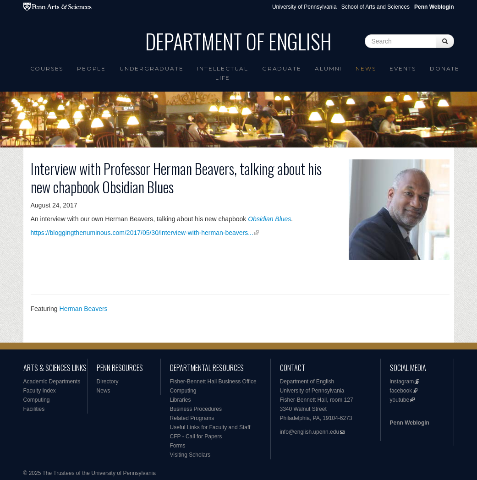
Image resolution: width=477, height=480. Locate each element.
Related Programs (192, 418)
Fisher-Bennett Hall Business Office (213, 381)
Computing (36, 400)
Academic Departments (52, 381)
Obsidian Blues (269, 219)
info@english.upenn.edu (310, 432)
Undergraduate (151, 68)
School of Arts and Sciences (375, 7)
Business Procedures (196, 409)
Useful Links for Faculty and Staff (210, 427)
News (366, 68)
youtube (400, 400)
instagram (402, 381)
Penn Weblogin (409, 423)
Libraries (180, 400)
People (91, 68)
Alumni (328, 68)
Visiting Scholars (190, 455)
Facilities (34, 409)
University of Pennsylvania (304, 7)
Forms (178, 445)
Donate (445, 68)
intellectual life (222, 73)
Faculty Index (39, 390)
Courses (47, 68)
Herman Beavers (84, 308)
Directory (108, 381)
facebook (401, 390)
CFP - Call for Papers (196, 436)
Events (402, 68)
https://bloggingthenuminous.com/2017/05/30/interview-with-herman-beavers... (142, 232)
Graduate (281, 68)
